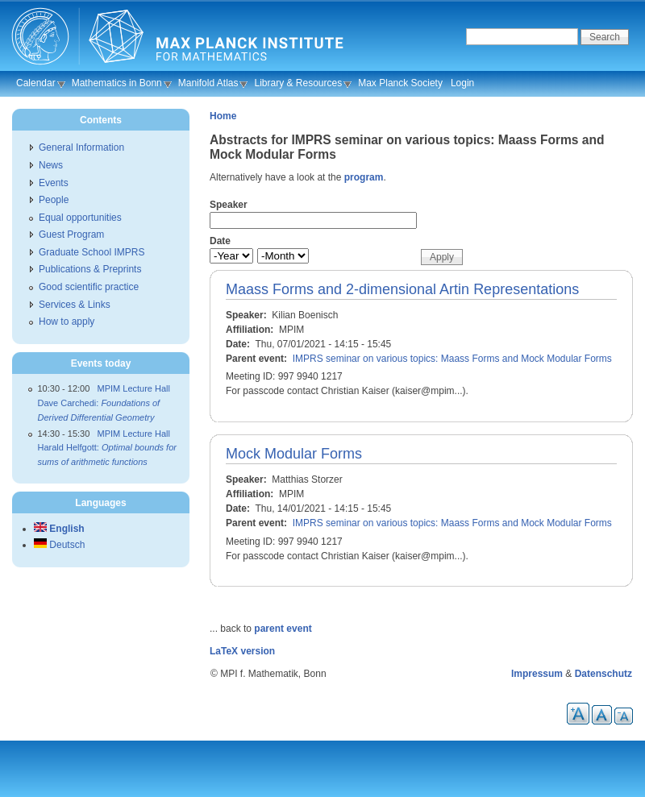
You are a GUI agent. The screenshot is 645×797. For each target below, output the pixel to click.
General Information (81, 147)
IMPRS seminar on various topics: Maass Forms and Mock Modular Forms (452, 358)
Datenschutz (603, 673)
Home (223, 116)
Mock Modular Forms (294, 454)
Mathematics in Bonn (117, 83)
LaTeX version (242, 651)
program (364, 177)
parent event (282, 628)
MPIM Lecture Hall (134, 388)
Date (220, 241)
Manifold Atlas (208, 83)
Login (462, 83)
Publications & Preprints (90, 269)
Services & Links (74, 304)
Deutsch (59, 544)
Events (54, 183)
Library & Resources (298, 83)
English (59, 528)
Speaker (229, 204)
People (54, 199)
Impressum (537, 673)
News (51, 165)
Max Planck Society (400, 83)
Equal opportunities (80, 217)
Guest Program (71, 234)
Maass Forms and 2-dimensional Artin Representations (402, 289)
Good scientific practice (89, 287)
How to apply (66, 321)
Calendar (36, 83)
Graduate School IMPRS (91, 252)
